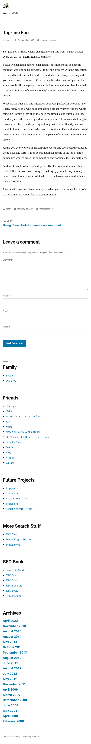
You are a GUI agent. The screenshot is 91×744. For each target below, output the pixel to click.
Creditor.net (12, 493)
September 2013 (15, 652)
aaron (8, 40)
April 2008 (10, 716)
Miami (9, 427)
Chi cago (11, 406)
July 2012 (10, 674)
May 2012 (10, 679)
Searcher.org (13, 544)
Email (6, 311)
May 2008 (10, 711)
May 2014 (10, 642)
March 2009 (11, 695)
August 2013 (12, 658)
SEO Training (14, 596)
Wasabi (10, 463)
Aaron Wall (10, 13)
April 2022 (10, 621)
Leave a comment (48, 40)
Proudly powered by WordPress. (28, 736)
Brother (10, 375)
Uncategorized (46, 209)
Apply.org (11, 488)
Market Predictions (17, 498)
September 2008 (15, 700)
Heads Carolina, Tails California (24, 416)
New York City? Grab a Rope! (23, 432)
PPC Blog (11, 534)
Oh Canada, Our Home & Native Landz (28, 437)
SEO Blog (11, 575)
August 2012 (12, 668)
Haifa (9, 411)
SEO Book (12, 580)
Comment (8, 260)
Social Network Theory (19, 509)
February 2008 (13, 721)
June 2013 (10, 663)
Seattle (10, 447)
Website (6, 327)
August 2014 (12, 636)
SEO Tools (12, 590)
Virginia (10, 457)
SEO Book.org (14, 585)
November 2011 (14, 684)
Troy (8, 452)
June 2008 (10, 705)
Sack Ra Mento (14, 442)
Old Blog (11, 380)
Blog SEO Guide (15, 570)
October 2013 (12, 647)
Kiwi (8, 421)
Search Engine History (18, 539)
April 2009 (10, 689)
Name (6, 296)
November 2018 (14, 626)
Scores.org (12, 504)
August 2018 (12, 631)
